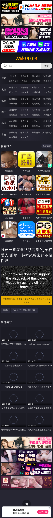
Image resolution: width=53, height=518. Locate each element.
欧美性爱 (47, 98)
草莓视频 (36, 132)
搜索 (46, 65)
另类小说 (24, 126)
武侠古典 (47, 121)
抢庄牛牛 (47, 81)
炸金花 (24, 81)
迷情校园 (13, 126)
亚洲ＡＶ (13, 87)
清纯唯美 (24, 114)
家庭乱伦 (24, 121)
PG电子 (13, 76)
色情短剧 (24, 137)
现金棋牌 (36, 81)
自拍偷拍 (24, 87)
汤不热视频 (47, 132)
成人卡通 (36, 98)
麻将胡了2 (13, 81)
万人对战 (36, 76)
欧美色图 (36, 110)
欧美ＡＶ (36, 87)
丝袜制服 (24, 92)
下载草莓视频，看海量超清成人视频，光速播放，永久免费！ (27, 301)
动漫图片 (47, 110)
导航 (3, 134)
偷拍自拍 (24, 98)
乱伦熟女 (36, 103)
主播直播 (36, 92)
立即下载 (43, 511)
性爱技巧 (47, 126)
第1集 (5, 310)
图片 (3, 112)
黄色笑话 (36, 126)
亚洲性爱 (13, 98)
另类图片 (47, 114)
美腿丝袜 (13, 114)
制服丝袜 (13, 103)
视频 (3, 89)
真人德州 (24, 76)
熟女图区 (36, 114)
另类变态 (47, 103)
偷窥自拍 (13, 110)
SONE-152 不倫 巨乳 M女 (24, 310)
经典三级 (24, 103)
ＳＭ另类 (47, 92)
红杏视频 (13, 137)
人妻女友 (36, 121)
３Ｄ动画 (47, 87)
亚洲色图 (24, 110)
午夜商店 (24, 132)
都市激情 (13, 121)
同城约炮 (13, 132)
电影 (3, 100)
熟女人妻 (13, 92)
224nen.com (26, 58)
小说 (3, 123)
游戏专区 (47, 76)
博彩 (3, 78)
